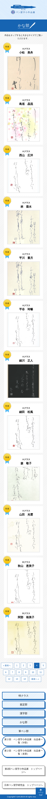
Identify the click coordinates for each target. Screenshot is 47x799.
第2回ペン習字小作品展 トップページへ (23, 770)
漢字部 (23, 713)
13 (17, 679)
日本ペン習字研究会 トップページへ (23, 785)
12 (9, 679)
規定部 (23, 704)
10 (33, 672)
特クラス (24, 695)
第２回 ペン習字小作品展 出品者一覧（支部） (23, 752)
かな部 (23, 722)
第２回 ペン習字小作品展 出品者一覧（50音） (23, 741)
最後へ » (35, 679)
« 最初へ (7, 665)
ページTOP (40, 794)
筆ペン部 (24, 731)
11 (40, 672)
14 (25, 679)
